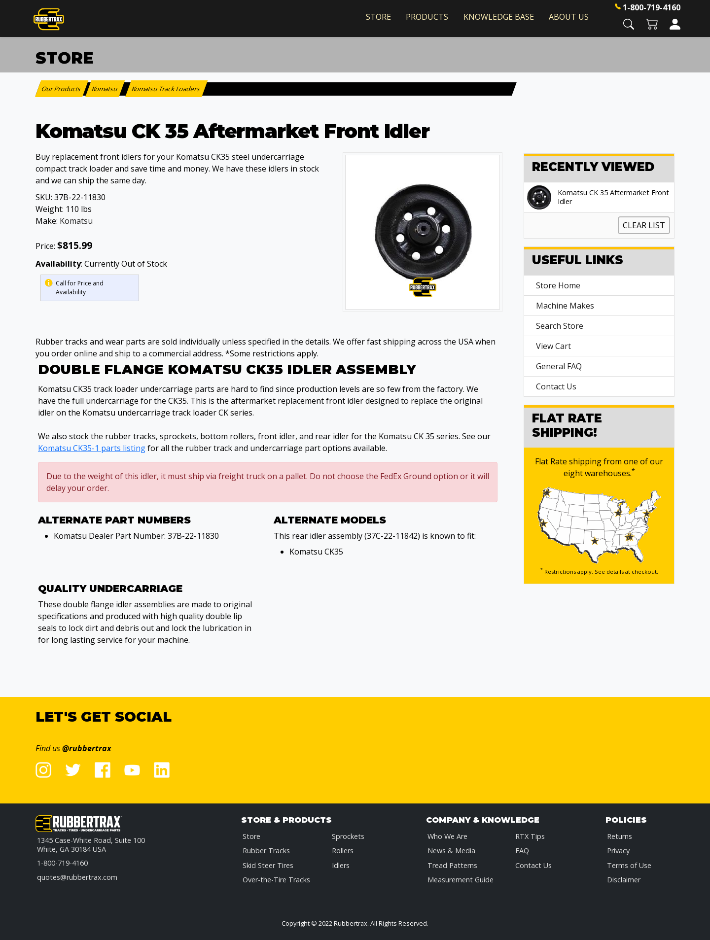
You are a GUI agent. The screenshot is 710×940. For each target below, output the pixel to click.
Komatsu (76, 220)
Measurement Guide (460, 879)
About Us (569, 16)
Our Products (61, 88)
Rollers (343, 850)
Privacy (618, 850)
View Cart (553, 346)
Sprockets (348, 836)
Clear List (644, 225)
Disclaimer (623, 879)
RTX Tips (530, 836)
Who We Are (447, 836)
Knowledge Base (498, 16)
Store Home (558, 285)
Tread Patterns (452, 865)
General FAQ (559, 366)
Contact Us (556, 386)
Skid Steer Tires (268, 865)
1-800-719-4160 (651, 7)
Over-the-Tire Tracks (276, 879)
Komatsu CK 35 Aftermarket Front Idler (613, 197)
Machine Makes (565, 305)
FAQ (522, 850)
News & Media (451, 850)
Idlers (341, 865)
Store (378, 16)
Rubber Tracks (266, 850)
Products (427, 16)
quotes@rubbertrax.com (77, 877)
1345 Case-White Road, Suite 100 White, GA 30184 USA (91, 845)
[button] (628, 23)
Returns (619, 836)
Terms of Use (629, 865)
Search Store (559, 325)
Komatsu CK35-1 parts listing (91, 448)
